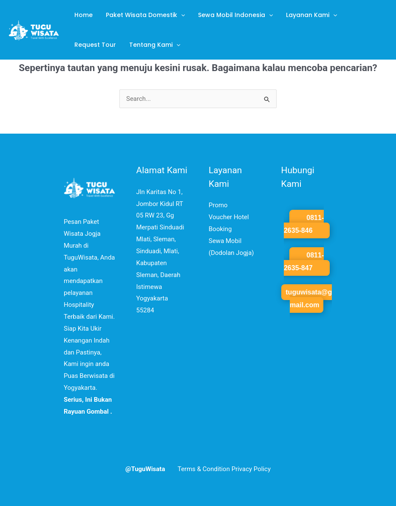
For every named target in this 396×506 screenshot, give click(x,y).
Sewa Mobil (225, 241)
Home (83, 15)
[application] (179, 15)
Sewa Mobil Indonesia (232, 15)
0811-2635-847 (304, 262)
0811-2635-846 (304, 224)
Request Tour (94, 44)
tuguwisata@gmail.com (309, 299)
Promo (218, 205)
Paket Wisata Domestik (143, 15)
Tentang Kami (152, 45)
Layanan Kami (307, 15)
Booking (220, 229)
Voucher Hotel (229, 217)
